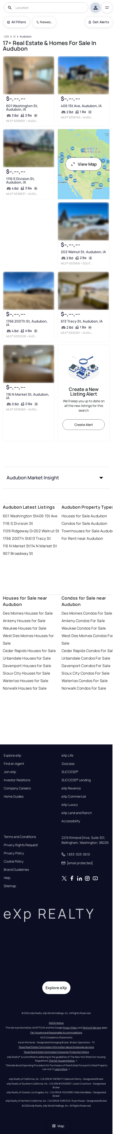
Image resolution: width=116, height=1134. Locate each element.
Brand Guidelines (16, 869)
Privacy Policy (14, 853)
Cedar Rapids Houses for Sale (29, 650)
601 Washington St (20, 515)
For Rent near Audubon (82, 538)
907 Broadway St (18, 553)
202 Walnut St (46, 530)
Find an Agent (14, 763)
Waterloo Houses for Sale (25, 680)
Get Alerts (99, 22)
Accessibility (71, 821)
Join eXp (10, 772)
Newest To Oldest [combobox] (46, 22)
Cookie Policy (13, 861)
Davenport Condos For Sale (86, 665)
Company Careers (17, 788)
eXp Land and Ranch (77, 813)
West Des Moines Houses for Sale (28, 639)
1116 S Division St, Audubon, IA (20, 180)
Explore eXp (12, 755)
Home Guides (13, 796)
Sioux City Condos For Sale (85, 673)
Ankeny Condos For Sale (83, 620)
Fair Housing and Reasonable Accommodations (56, 1032)
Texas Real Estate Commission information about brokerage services (56, 1047)
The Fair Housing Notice (62, 1060)
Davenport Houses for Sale (27, 665)
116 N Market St (16, 545)
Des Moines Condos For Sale (87, 613)
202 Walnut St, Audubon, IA (83, 251)
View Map (83, 164)
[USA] (6, 36)
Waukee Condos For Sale (84, 628)
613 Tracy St (40, 538)
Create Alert (83, 424)
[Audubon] (25, 36)
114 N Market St (43, 545)
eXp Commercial (74, 796)
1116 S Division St (18, 523)
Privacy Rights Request (21, 845)
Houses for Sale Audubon (84, 515)
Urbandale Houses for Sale (27, 658)
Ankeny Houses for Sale (24, 620)
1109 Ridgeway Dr (18, 530)
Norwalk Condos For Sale (84, 688)
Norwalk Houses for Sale (24, 688)
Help (7, 877)
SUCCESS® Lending (76, 780)
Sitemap (10, 886)
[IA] (14, 36)
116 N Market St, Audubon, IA (27, 396)
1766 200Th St (16, 538)
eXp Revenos (71, 788)
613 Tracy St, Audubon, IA (82, 321)
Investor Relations (17, 780)
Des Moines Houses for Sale (28, 613)
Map (58, 1126)
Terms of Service (92, 1027)
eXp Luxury (70, 804)
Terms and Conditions (20, 836)
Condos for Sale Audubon (84, 523)
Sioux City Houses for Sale (26, 673)
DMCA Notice (56, 1023)
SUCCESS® (70, 772)
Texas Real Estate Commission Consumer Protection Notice (56, 1052)
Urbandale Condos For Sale (86, 658)
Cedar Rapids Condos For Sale (88, 650)
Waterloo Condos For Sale (85, 680)
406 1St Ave (47, 515)
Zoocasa (68, 763)
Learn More (61, 1069)
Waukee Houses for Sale (24, 628)
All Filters (16, 22)
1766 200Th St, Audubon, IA (26, 323)
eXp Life (67, 755)
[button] (56, 477)
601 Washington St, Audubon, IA (22, 107)
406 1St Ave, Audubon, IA (81, 105)
